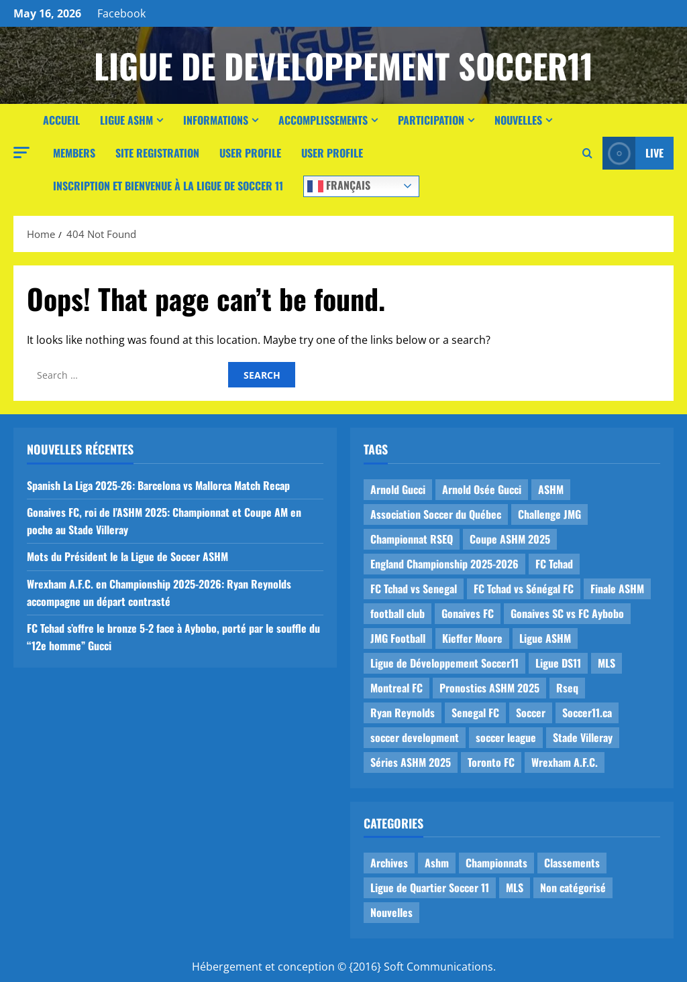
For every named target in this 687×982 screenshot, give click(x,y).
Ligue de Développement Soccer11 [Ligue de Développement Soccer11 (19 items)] (444, 663)
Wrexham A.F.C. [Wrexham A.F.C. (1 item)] (564, 762)
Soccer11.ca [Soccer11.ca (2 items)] (587, 712)
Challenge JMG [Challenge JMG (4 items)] (549, 514)
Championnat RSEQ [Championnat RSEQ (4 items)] (411, 539)
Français (338, 185)
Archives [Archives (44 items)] (389, 863)
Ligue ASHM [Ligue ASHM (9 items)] (545, 638)
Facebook (121, 13)
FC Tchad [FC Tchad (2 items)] (554, 564)
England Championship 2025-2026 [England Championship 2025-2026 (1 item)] (444, 564)
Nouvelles (518, 120)
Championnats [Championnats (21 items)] (496, 863)
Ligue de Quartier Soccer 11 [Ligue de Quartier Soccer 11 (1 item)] (429, 887)
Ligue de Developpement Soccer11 (343, 65)
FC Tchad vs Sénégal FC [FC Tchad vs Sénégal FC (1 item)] (524, 588)
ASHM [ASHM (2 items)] (551, 489)
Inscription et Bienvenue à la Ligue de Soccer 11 (168, 186)
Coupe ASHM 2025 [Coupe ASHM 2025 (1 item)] (510, 539)
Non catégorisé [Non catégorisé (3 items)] (573, 887)
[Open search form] (587, 153)
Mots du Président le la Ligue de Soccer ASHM (127, 556)
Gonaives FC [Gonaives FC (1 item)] (467, 613)
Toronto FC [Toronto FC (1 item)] (491, 762)
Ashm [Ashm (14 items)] (437, 863)
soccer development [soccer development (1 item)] (414, 737)
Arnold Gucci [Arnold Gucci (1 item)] (397, 489)
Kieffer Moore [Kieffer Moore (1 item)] (472, 638)
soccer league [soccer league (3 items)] (506, 737)
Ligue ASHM (126, 120)
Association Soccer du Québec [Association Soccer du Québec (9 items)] (435, 514)
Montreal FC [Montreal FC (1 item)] (396, 688)
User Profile (250, 153)
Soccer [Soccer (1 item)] (530, 712)
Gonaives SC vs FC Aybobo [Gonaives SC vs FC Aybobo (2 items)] (567, 613)
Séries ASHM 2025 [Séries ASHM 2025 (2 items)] (410, 762)
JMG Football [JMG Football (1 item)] (397, 638)
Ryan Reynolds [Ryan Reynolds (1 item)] (402, 712)
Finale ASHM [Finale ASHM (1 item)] (617, 588)
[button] (21, 152)
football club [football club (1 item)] (397, 613)
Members (74, 153)
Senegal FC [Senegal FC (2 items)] (475, 712)
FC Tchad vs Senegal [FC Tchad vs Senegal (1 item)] (413, 588)
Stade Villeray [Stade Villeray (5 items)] (583, 737)
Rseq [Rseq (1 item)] (567, 688)
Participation (431, 120)
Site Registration (157, 153)
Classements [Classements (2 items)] (572, 863)
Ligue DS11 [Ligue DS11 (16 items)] (558, 663)
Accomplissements (323, 120)
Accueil (61, 120)
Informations (215, 120)
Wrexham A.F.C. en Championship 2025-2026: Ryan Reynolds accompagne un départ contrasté (159, 592)
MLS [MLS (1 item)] (606, 663)
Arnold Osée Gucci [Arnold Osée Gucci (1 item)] (481, 489)
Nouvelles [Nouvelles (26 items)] (391, 912)
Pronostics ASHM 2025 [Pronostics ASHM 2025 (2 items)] (489, 688)
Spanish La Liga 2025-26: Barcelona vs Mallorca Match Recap (158, 485)
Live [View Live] (633, 153)
